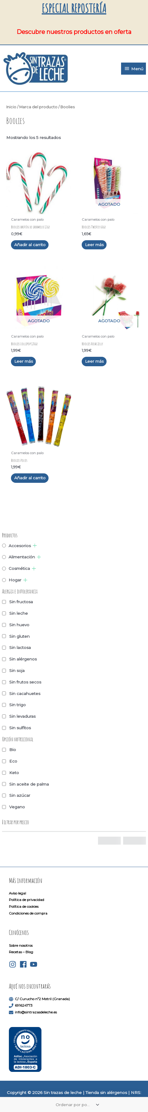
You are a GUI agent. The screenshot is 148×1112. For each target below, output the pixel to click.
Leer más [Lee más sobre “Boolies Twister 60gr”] (94, 244)
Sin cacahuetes (24, 693)
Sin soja (17, 670)
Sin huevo (19, 624)
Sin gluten (19, 636)
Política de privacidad (26, 900)
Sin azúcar (19, 795)
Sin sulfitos (20, 727)
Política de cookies (23, 907)
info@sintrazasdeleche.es (36, 1012)
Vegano (17, 806)
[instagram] (14, 964)
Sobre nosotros (21, 945)
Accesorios (20, 545)
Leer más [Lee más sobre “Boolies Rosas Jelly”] (94, 361)
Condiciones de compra (28, 913)
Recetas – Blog (21, 952)
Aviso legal (17, 893)
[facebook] (24, 964)
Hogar (15, 580)
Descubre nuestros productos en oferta (74, 31)
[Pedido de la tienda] (76, 1104)
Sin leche (18, 613)
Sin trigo (17, 704)
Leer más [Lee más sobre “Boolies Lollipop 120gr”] (23, 361)
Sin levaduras (22, 716)
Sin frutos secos (25, 682)
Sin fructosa (21, 601)
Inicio (11, 107)
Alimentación (22, 557)
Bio (12, 749)
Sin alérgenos (23, 659)
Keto (14, 772)
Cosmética (19, 568)
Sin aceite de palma (29, 784)
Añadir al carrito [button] (30, 244)
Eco (13, 761)
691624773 (24, 1005)
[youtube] (35, 964)
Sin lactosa (20, 647)
